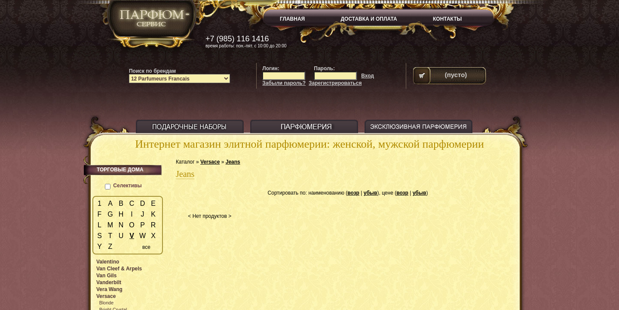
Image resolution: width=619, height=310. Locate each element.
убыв (370, 193)
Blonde (106, 302)
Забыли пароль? (284, 83)
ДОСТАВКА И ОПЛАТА (369, 19)
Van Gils (106, 276)
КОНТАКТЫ (447, 19)
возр (353, 193)
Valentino (107, 262)
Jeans (233, 162)
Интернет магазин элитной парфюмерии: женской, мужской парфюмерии (309, 144)
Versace (210, 162)
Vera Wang (109, 289)
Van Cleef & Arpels (119, 269)
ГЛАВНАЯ (292, 19)
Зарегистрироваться (335, 83)
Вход (367, 76)
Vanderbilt (108, 282)
